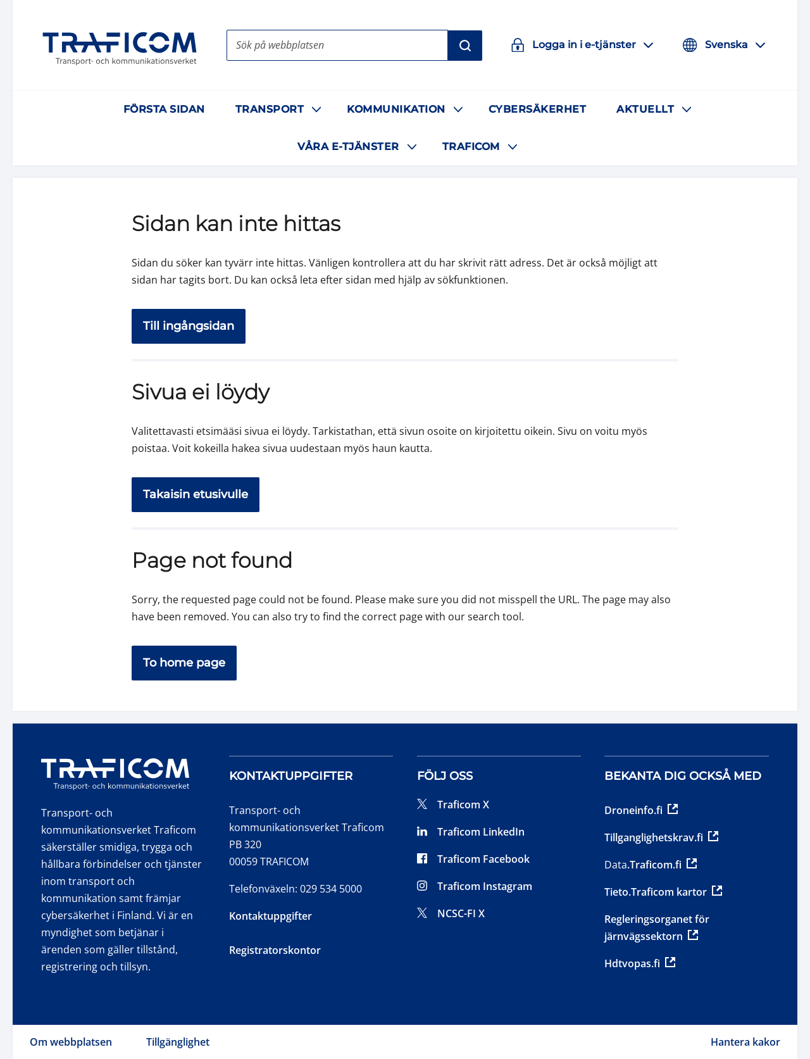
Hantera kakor (745, 1042)
